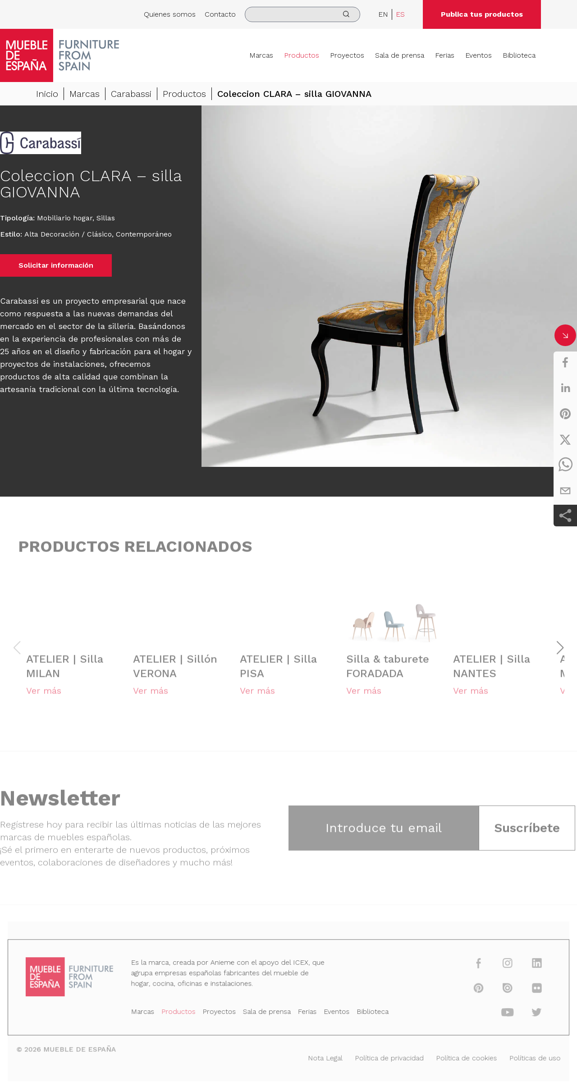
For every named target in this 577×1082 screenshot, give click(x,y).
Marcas (261, 55)
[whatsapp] (565, 465)
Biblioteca (519, 55)
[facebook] (565, 362)
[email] (565, 491)
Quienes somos (170, 14)
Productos (301, 55)
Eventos (478, 55)
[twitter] (565, 439)
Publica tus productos (482, 14)
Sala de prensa (399, 55)
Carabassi (131, 94)
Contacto (220, 14)
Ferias (444, 55)
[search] (302, 14)
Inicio (47, 94)
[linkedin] (565, 388)
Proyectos (347, 55)
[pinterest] (565, 414)
